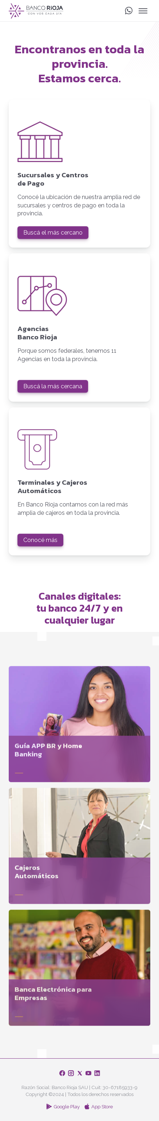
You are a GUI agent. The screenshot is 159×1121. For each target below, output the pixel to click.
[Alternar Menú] (143, 11)
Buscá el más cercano (53, 232)
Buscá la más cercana (52, 386)
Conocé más (40, 540)
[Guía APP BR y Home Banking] (79, 727)
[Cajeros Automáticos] (79, 848)
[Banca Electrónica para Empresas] (79, 970)
